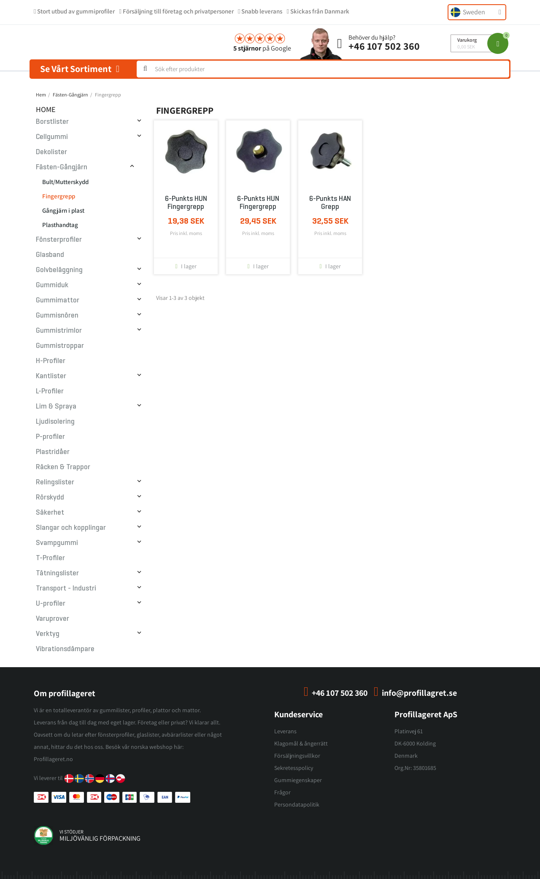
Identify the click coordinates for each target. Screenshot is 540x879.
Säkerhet (50, 512)
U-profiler (50, 603)
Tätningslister (57, 573)
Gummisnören (57, 315)
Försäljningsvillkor (297, 755)
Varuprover (52, 618)
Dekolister (51, 151)
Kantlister (51, 375)
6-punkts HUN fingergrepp (186, 203)
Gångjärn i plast (63, 210)
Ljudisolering (55, 421)
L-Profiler (50, 391)
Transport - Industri (66, 588)
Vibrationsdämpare (65, 648)
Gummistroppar (60, 345)
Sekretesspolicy (293, 768)
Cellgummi (52, 136)
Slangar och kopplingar (71, 527)
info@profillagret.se (419, 692)
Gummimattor (57, 300)
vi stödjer (71, 831)
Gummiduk (52, 285)
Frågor (282, 792)
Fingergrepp (58, 196)
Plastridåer (53, 451)
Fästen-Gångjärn (61, 167)
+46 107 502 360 (384, 46)
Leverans (285, 731)
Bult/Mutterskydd (65, 182)
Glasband (50, 254)
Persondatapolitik (296, 804)
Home (46, 109)
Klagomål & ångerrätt (301, 743)
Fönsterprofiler (59, 239)
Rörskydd (50, 497)
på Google (262, 48)
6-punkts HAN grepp (330, 203)
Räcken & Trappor (63, 466)
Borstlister (52, 121)
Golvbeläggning (59, 269)
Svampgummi (57, 542)
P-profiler (50, 436)
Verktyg (47, 633)
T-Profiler (50, 557)
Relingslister (55, 482)
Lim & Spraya (56, 406)
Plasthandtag (60, 225)
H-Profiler (50, 360)
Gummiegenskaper (298, 780)
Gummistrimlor (59, 330)
